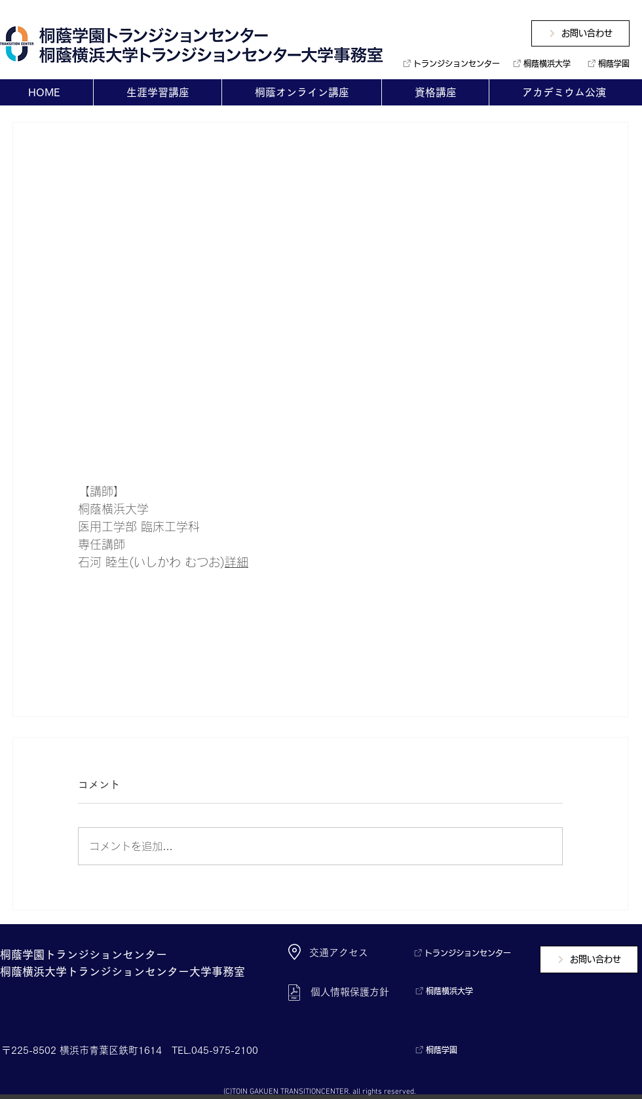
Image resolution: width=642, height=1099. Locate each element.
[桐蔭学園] (606, 63)
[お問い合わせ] (580, 33)
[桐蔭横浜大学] (539, 63)
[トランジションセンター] (446, 63)
